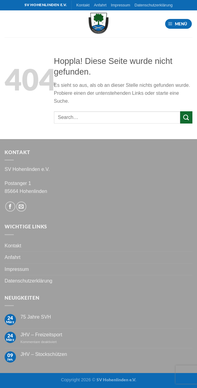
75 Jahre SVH (36, 317)
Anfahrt (100, 5)
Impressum (120, 5)
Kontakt (82, 5)
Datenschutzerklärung (153, 5)
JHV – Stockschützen (44, 354)
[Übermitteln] (186, 117)
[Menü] (178, 24)
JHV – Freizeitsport (41, 334)
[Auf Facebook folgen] (10, 206)
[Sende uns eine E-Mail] (21, 206)
